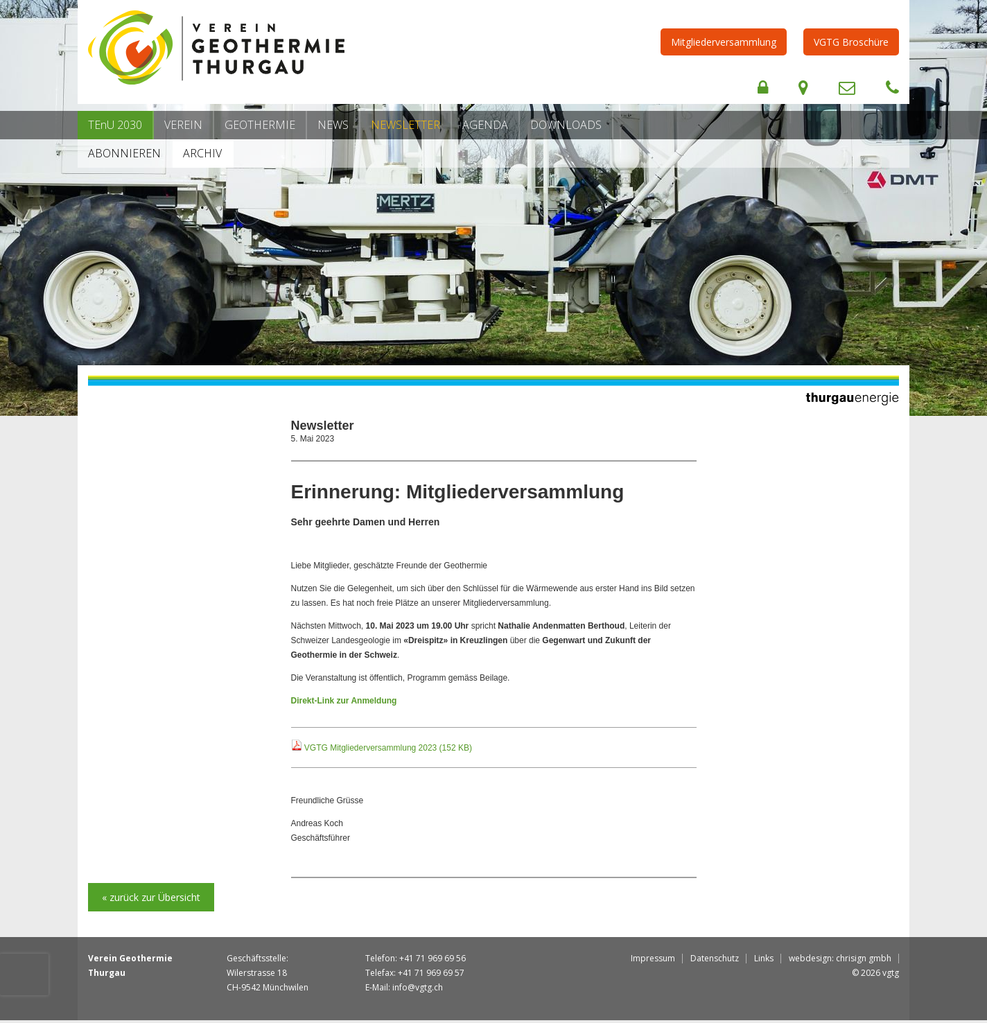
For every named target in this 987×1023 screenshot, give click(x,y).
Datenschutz (714, 958)
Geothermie (260, 124)
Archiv (202, 153)
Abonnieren (124, 153)
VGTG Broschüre (851, 42)
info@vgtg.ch (417, 987)
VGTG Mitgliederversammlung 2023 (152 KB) (388, 748)
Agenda (485, 124)
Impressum (653, 958)
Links (764, 958)
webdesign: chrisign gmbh (840, 958)
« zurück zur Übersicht (151, 897)
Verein (183, 124)
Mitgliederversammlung (723, 42)
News (333, 124)
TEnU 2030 (115, 124)
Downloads (566, 124)
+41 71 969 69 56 (432, 958)
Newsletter (405, 124)
